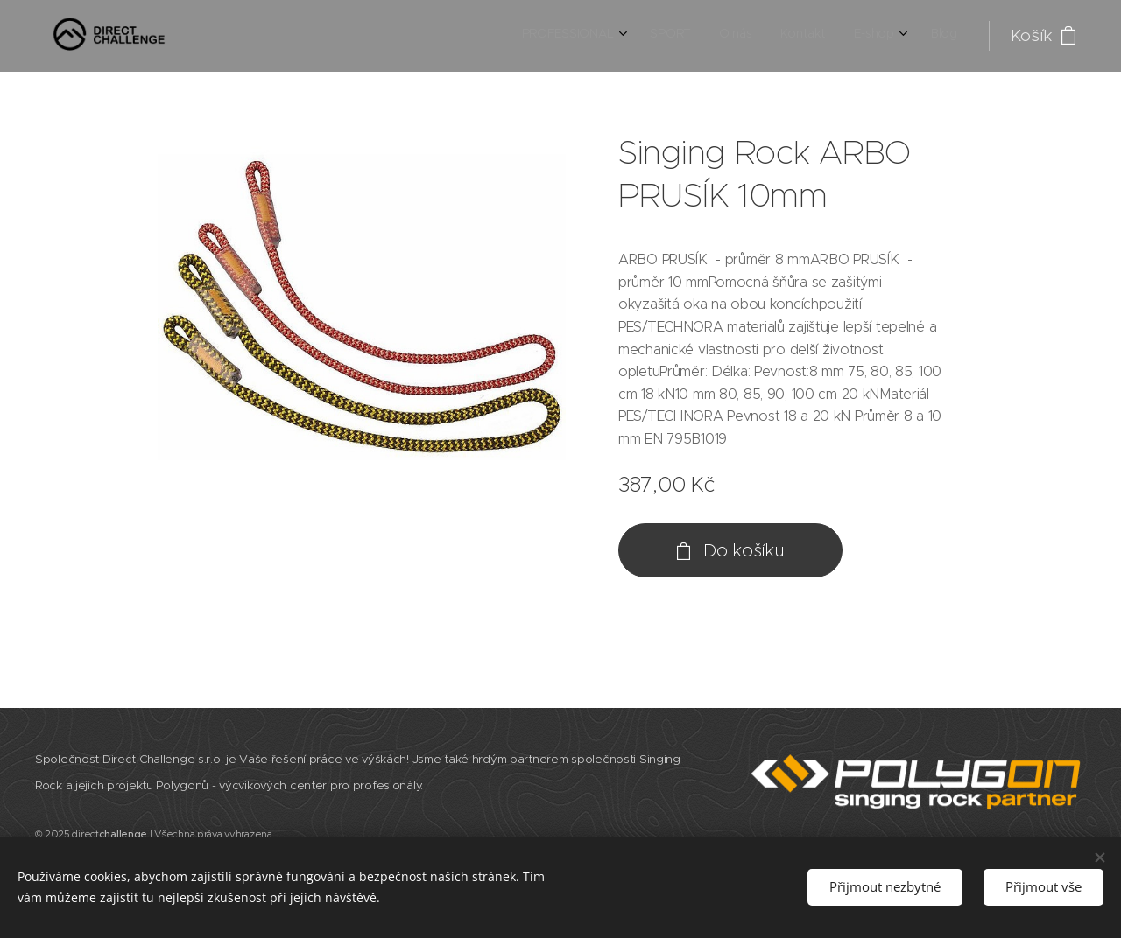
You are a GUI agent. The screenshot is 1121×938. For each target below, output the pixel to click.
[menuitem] (808, 36)
